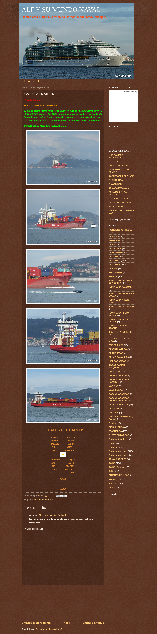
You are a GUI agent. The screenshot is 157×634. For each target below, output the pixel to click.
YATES (112, 487)
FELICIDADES (115, 272)
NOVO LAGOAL (116, 390)
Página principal (31, 81)
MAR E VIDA (115, 162)
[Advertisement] (63, 603)
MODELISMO (115, 372)
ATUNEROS (114, 240)
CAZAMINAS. (115, 248)
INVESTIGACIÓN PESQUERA (117, 366)
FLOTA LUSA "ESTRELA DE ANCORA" (120, 281)
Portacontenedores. (118, 455)
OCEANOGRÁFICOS (119, 404)
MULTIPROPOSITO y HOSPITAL (119, 381)
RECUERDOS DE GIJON (120, 203)
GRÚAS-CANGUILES (119, 357)
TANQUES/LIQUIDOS (119, 475)
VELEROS (114, 483)
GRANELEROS (116, 353)
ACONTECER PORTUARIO (122, 176)
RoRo (111, 471)
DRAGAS (113, 268)
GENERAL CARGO (118, 349)
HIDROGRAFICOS (117, 361)
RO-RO (112, 463)
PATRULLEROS (116, 427)
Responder (34, 523)
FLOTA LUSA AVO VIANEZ (121, 306)
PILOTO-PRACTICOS (119, 435)
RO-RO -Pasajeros (117, 467)
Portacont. (114, 447)
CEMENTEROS (116, 252)
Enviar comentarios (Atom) (49, 629)
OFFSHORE (114, 409)
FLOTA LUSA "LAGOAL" (121, 287)
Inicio (66, 622)
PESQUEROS (115, 431)
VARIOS (112, 479)
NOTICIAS (114, 386)
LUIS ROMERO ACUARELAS (116, 156)
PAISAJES (114, 413)
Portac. (112, 443)
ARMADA (113, 236)
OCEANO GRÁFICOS (119, 394)
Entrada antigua (93, 622)
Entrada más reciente (36, 622)
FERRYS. (113, 276)
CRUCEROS (114, 260)
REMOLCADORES (117, 459)
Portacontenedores (43, 499)
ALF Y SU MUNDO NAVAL (61, 9)
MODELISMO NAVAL (119, 166)
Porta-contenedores (118, 439)
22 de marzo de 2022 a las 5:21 (54, 515)
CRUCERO (114, 256)
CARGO (112, 244)
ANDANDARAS (116, 206)
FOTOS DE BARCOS (119, 199)
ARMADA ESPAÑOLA (119, 188)
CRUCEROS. (115, 264)
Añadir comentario (34, 529)
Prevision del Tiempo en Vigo (133, 92)
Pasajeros (113, 423)
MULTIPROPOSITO (118, 376)
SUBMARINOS (116, 180)
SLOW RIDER (115, 184)
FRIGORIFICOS (116, 345)
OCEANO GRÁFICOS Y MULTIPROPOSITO (120, 399)
